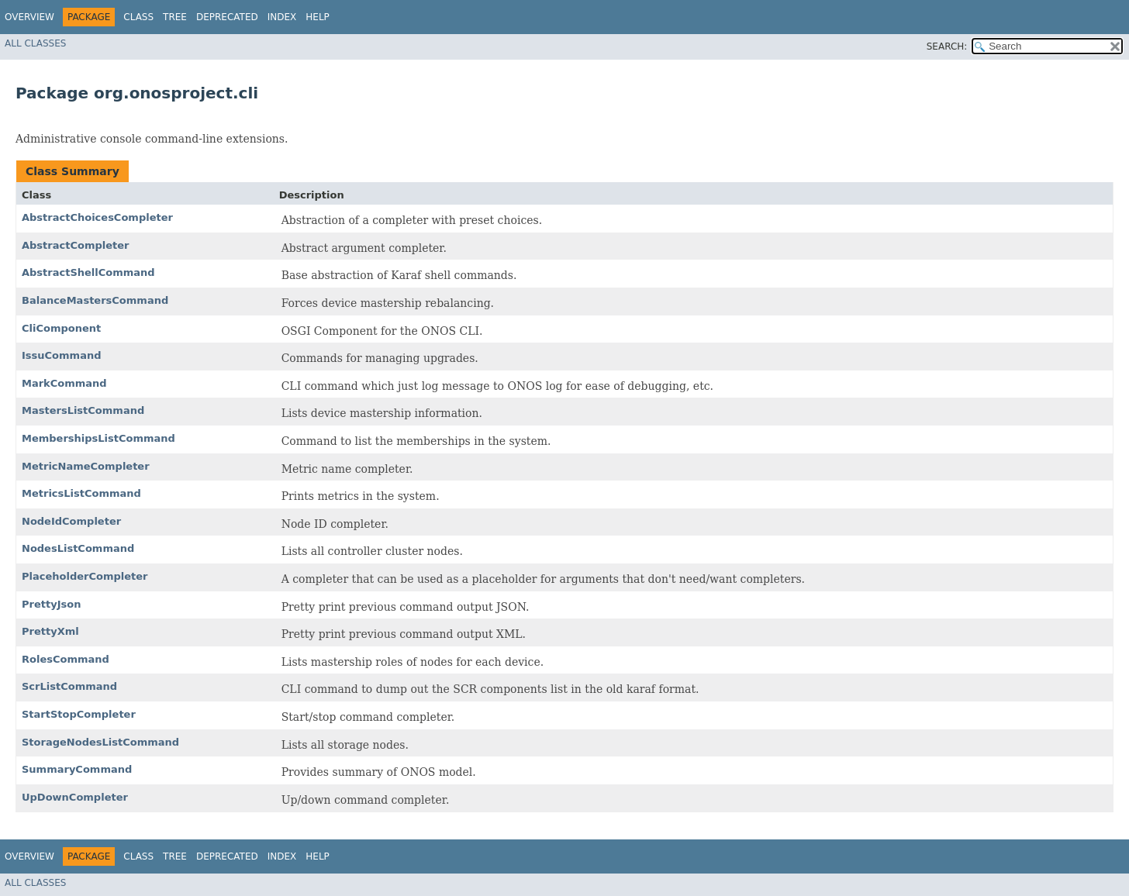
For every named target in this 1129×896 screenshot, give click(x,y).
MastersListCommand (83, 410)
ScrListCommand (69, 686)
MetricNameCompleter (86, 466)
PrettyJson (51, 604)
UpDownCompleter (75, 797)
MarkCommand (64, 383)
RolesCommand (65, 659)
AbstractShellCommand (88, 272)
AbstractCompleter (75, 245)
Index (282, 17)
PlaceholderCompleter (85, 576)
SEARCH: (947, 46)
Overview (29, 17)
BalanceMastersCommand (95, 300)
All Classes (35, 43)
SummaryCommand (77, 769)
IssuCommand (61, 355)
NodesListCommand (78, 548)
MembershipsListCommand (98, 438)
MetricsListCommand (81, 493)
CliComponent (61, 328)
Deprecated (227, 17)
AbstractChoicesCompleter (97, 217)
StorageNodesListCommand (100, 742)
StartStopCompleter (79, 714)
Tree (175, 17)
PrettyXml (50, 631)
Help (318, 17)
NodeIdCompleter (71, 521)
